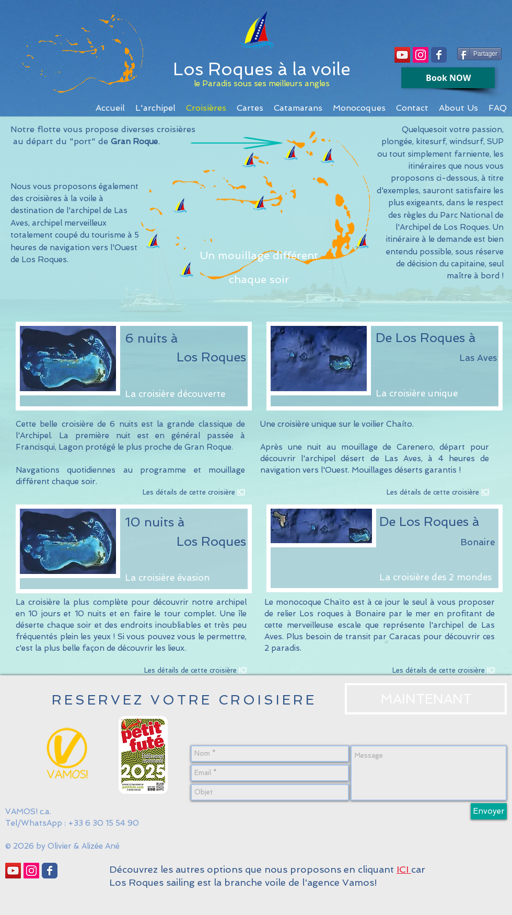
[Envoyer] (489, 811)
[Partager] (479, 54)
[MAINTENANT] (426, 698)
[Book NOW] (448, 77)
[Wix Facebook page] (439, 55)
